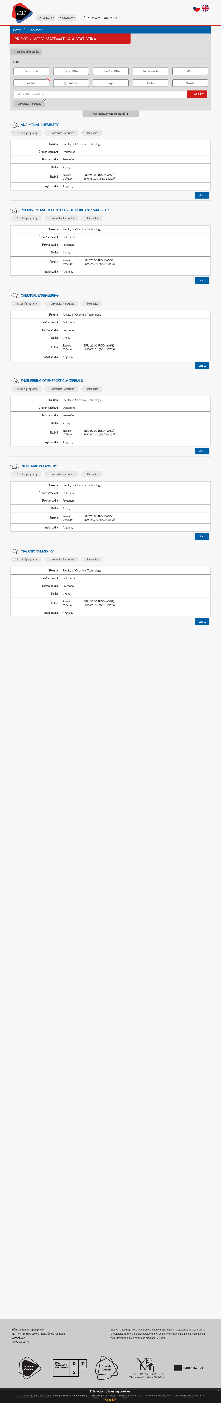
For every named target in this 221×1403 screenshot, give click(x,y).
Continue (110, 1399)
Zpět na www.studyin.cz (98, 18)
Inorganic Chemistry (39, 466)
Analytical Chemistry (40, 125)
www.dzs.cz (18, 1338)
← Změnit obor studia (26, 51)
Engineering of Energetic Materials (52, 381)
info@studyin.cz (20, 1342)
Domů (17, 29)
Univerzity (46, 18)
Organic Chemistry (37, 551)
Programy (67, 18)
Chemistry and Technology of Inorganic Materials (65, 210)
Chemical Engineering (40, 295)
